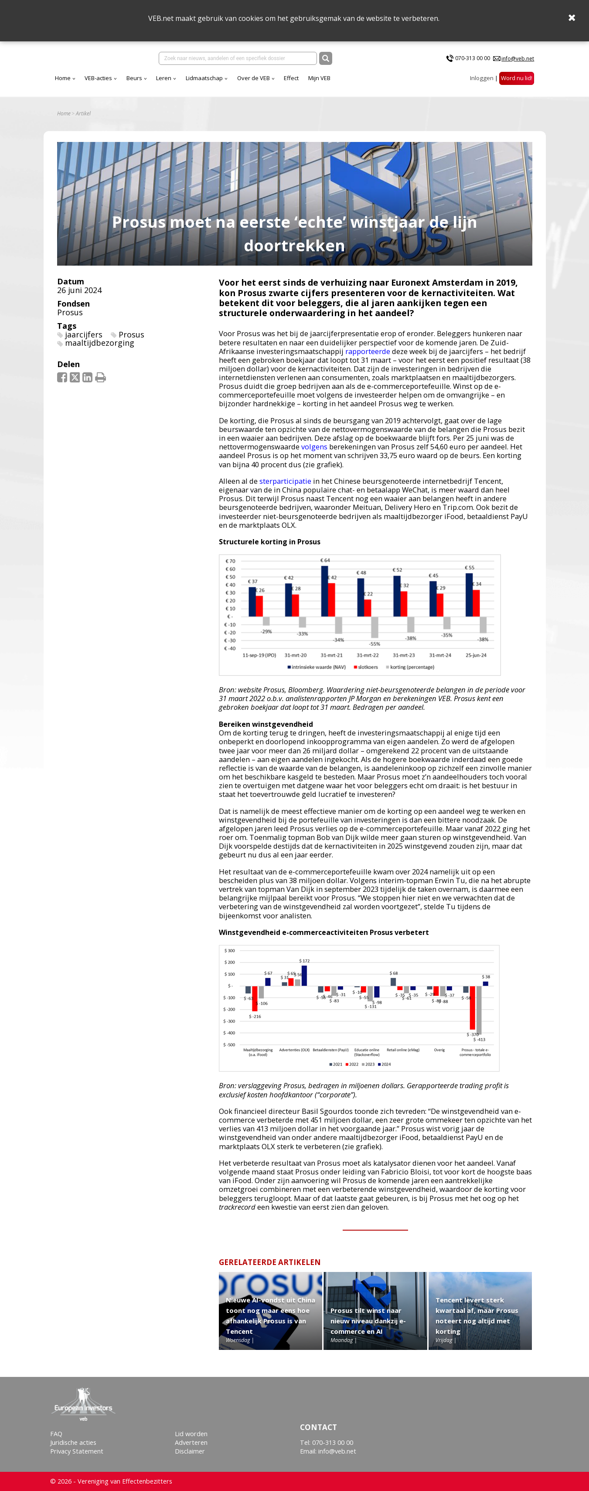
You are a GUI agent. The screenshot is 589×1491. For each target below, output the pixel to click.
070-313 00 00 (472, 60)
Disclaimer (190, 1451)
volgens (314, 453)
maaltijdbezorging (99, 349)
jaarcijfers (83, 340)
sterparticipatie (285, 487)
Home (139, 82)
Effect (368, 82)
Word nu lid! (516, 82)
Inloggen (482, 82)
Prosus (70, 318)
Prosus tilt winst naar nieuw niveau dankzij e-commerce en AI (368, 1327)
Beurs (211, 82)
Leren (240, 82)
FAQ (56, 1434)
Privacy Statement (76, 1451)
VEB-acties (175, 82)
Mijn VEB (396, 82)
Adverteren (191, 1442)
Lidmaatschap (281, 82)
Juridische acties (73, 1442)
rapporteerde (367, 357)
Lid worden (191, 1434)
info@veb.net (517, 60)
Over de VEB (330, 82)
